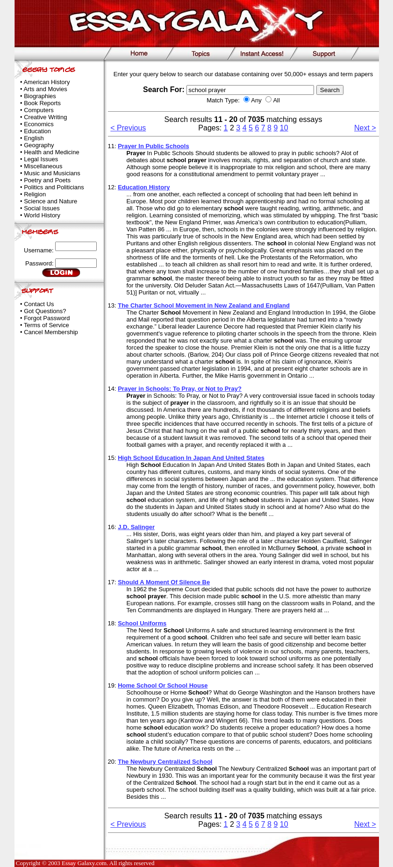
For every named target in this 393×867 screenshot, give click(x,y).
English (34, 138)
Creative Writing (45, 117)
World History (42, 215)
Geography (39, 145)
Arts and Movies (45, 89)
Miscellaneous (43, 166)
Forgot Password (47, 318)
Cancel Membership (51, 332)
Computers (39, 110)
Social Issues (42, 208)
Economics (39, 124)
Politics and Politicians (54, 187)
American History (46, 82)
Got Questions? (45, 311)
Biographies (40, 96)
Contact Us (39, 304)
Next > (365, 128)
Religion (35, 194)
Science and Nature (50, 201)
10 (284, 128)
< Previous (128, 128)
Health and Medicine (51, 152)
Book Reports (42, 103)
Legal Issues (41, 159)
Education (37, 131)
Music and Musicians (52, 173)
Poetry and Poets (47, 180)
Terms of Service (46, 325)
